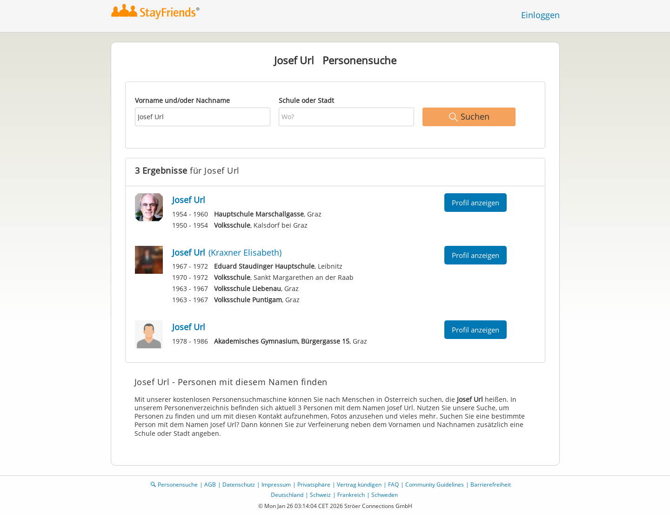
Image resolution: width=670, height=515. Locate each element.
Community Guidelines (434, 484)
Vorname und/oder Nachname (182, 100)
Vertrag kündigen (359, 484)
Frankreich (351, 495)
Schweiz (320, 495)
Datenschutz (238, 484)
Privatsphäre (313, 484)
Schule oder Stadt (306, 100)
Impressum (276, 484)
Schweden (384, 495)
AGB (210, 484)
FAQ (393, 484)
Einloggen (540, 14)
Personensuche (178, 484)
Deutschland (287, 495)
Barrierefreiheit (490, 484)
